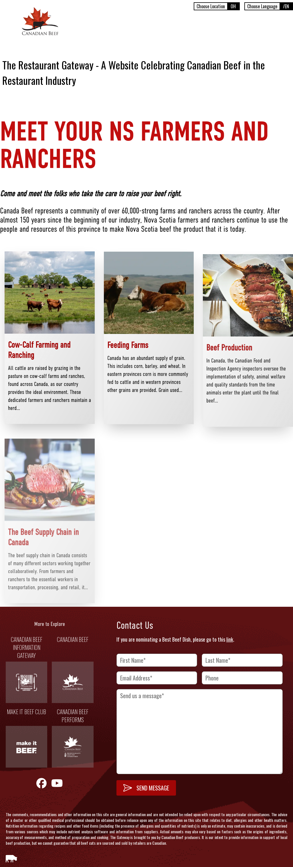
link (229, 639)
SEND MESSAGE (146, 788)
